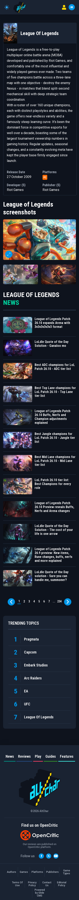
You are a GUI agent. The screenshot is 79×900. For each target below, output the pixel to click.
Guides (50, 756)
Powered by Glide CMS (40, 892)
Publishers (51, 872)
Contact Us (46, 884)
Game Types (66, 872)
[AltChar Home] (19, 7)
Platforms (37, 872)
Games (24, 872)
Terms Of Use (17, 884)
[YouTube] (55, 856)
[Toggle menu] (72, 7)
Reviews (24, 756)
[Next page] (67, 601)
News (10, 756)
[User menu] (64, 7)
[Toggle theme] (6, 7)
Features (66, 756)
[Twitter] (48, 856)
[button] (39, 239)
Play (38, 756)
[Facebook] (41, 856)
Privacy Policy (32, 884)
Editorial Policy (61, 884)
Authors (11, 872)
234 (59, 601)
